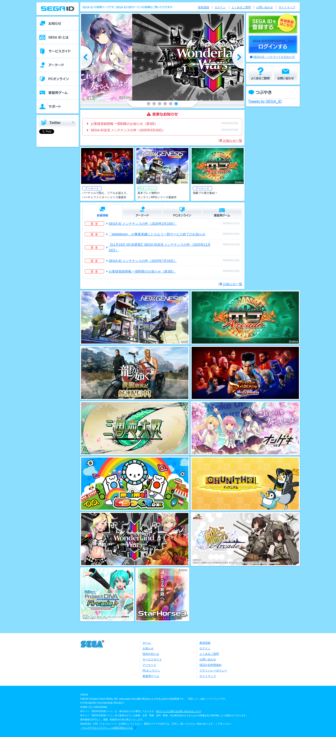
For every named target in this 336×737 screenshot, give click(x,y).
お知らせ (148, 648)
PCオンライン (151, 670)
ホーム (147, 642)
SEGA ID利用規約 (210, 665)
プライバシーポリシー (213, 670)
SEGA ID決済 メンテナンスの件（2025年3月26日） (128, 130)
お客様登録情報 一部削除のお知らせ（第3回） (124, 124)
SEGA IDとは (151, 654)
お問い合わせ (264, 7)
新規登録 (203, 7)
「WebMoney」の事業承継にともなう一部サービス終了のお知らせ (157, 234)
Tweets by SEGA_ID (265, 101)
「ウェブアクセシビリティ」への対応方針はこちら (106, 728)
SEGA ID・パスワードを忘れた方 (274, 57)
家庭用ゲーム (151, 676)
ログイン (220, 7)
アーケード (149, 665)
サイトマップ (287, 7)
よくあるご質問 (241, 7)
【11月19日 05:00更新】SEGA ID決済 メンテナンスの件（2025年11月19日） (160, 247)
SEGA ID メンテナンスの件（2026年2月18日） (143, 223)
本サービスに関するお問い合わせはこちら (178, 711)
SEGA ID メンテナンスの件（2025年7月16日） (143, 261)
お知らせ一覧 (232, 140)
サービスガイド (152, 659)
